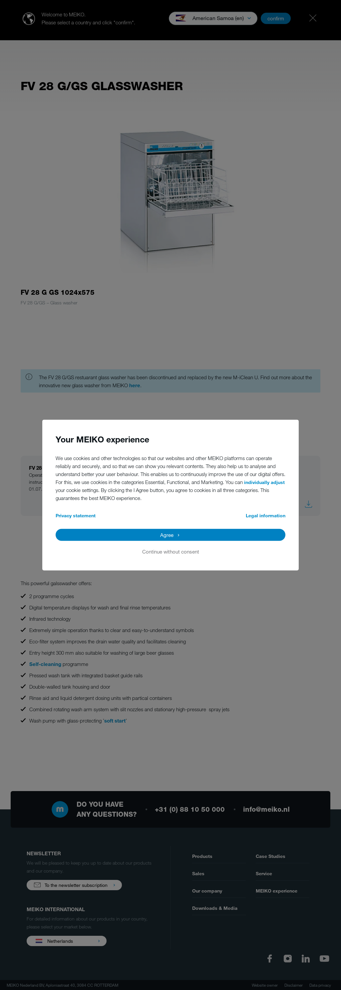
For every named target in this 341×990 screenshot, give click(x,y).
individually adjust (264, 482)
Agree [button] (166, 535)
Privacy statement (76, 515)
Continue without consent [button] (170, 551)
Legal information (265, 515)
